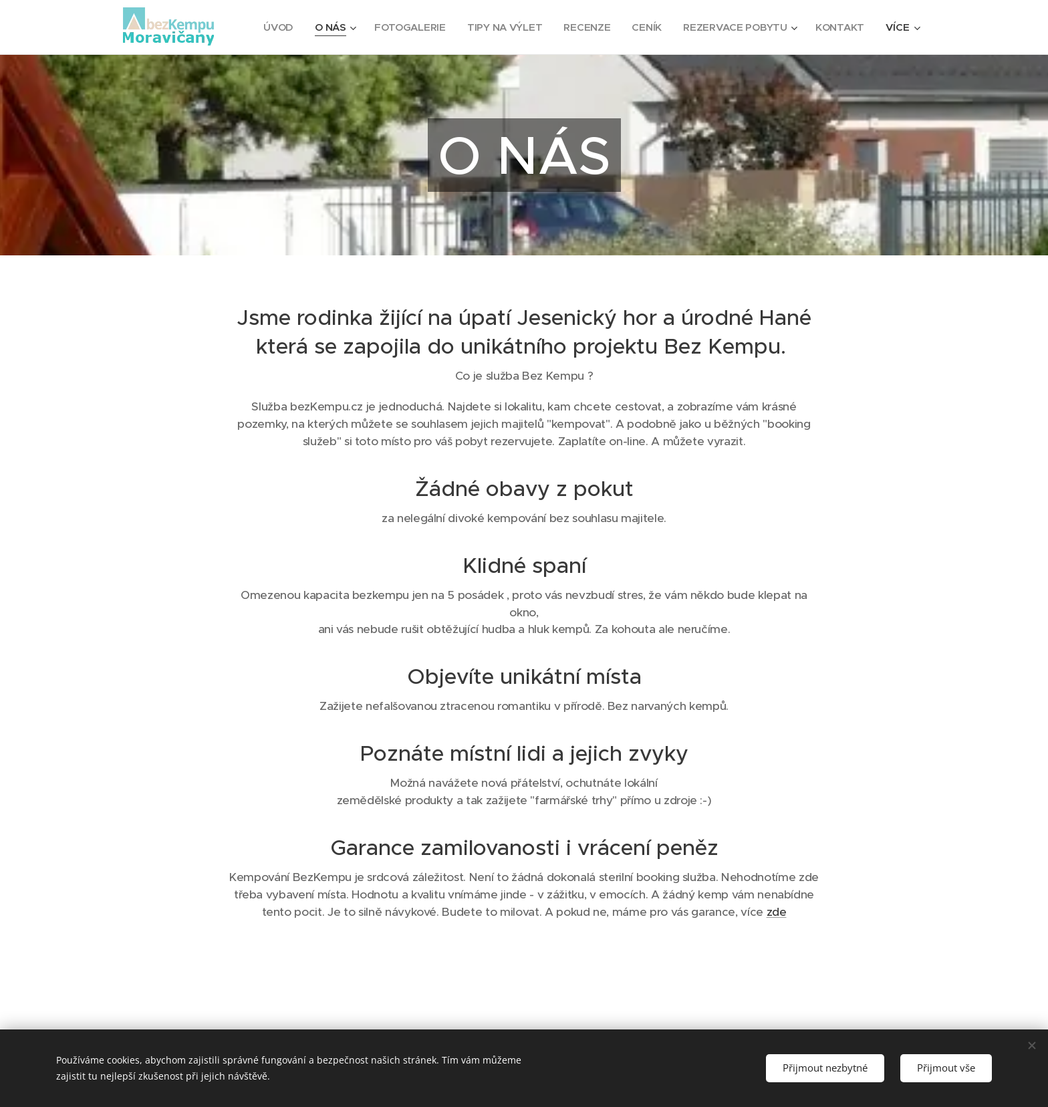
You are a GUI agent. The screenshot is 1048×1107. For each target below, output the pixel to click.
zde (777, 911)
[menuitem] (341, 27)
